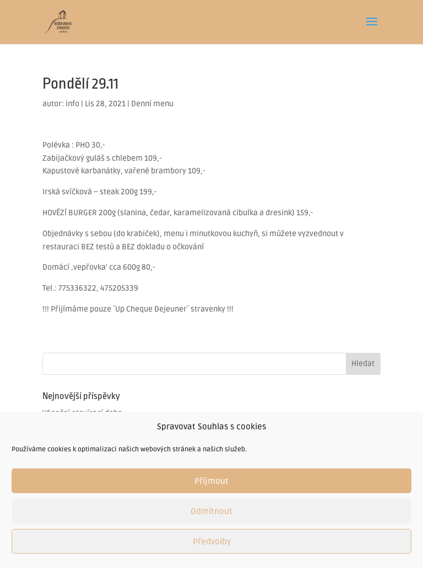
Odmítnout (211, 511)
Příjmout (211, 481)
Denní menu (152, 103)
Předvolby (212, 542)
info (72, 103)
